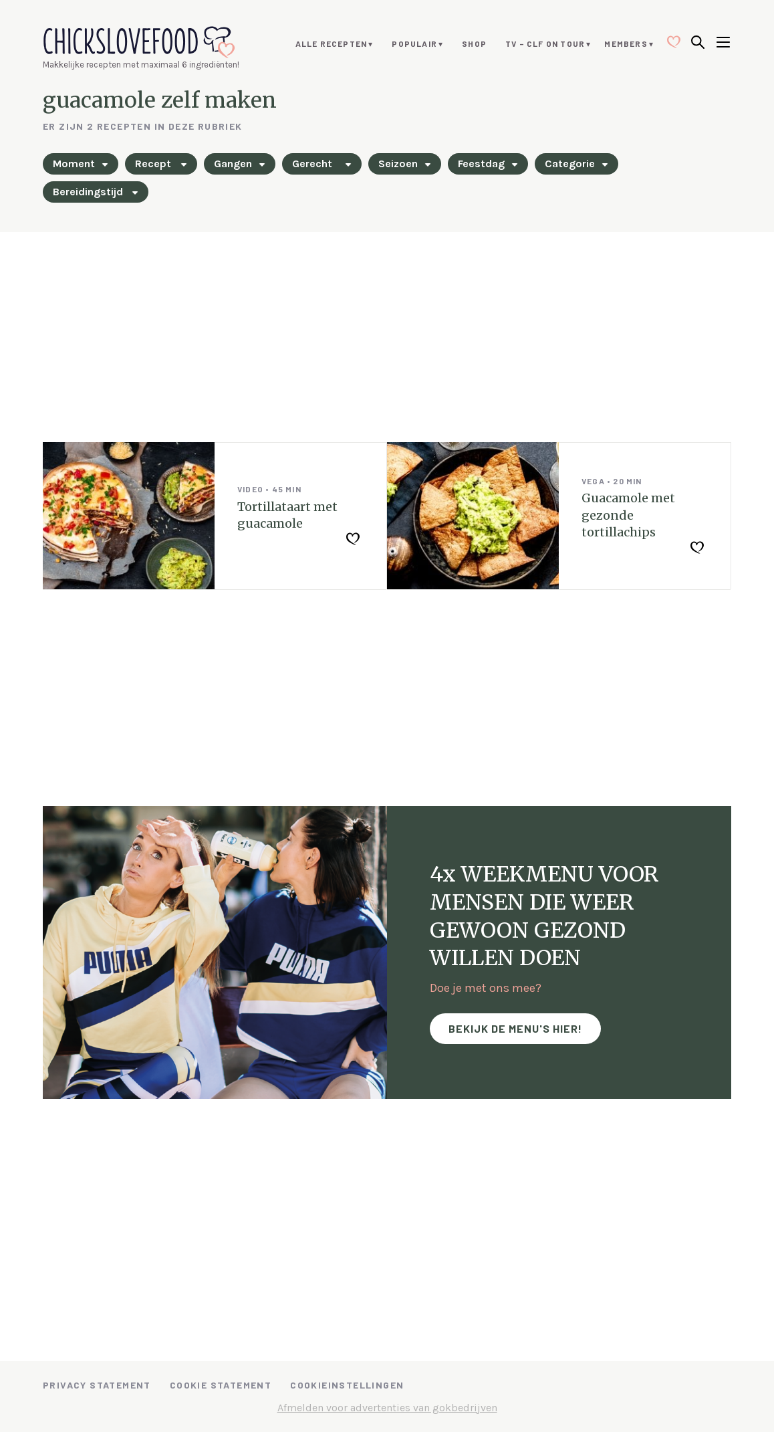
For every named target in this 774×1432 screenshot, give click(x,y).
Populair (414, 43)
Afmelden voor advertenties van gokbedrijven (387, 1407)
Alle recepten (331, 43)
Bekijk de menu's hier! (515, 1028)
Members (625, 43)
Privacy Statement (97, 1385)
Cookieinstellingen (347, 1385)
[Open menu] (723, 43)
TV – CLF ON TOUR (545, 43)
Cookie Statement (220, 1385)
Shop (474, 43)
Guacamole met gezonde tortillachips (628, 514)
